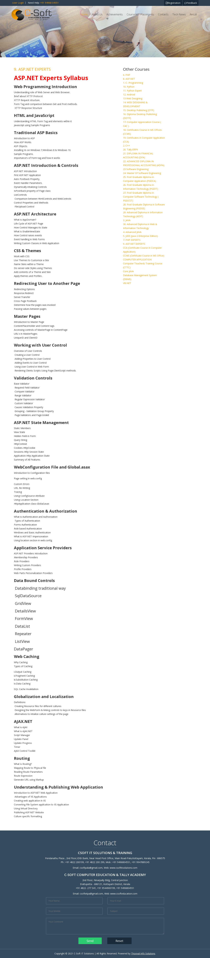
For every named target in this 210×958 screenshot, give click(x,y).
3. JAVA (126, 220)
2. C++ (126, 145)
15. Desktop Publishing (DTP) (138, 110)
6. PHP (126, 74)
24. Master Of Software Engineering (142, 173)
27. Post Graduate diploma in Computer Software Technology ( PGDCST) (140, 196)
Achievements (114, 14)
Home (84, 14)
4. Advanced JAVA (132, 232)
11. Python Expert (132, 90)
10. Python (128, 86)
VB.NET (127, 283)
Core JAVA (128, 271)
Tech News (179, 14)
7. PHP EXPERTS (131, 239)
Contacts (163, 14)
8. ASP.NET (129, 78)
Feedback (190, 2)
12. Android (129, 94)
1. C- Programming (133, 82)
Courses (131, 14)
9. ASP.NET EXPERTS (134, 243)
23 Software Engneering (135, 169)
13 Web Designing (132, 98)
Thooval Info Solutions (143, 953)
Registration (173, 2)
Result (193, 14)
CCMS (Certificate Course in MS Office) (143, 255)
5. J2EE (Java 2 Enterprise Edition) (140, 236)
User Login (18, 2)
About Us (97, 14)
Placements (147, 14)
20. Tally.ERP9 (130, 149)
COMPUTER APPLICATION (137, 259)
